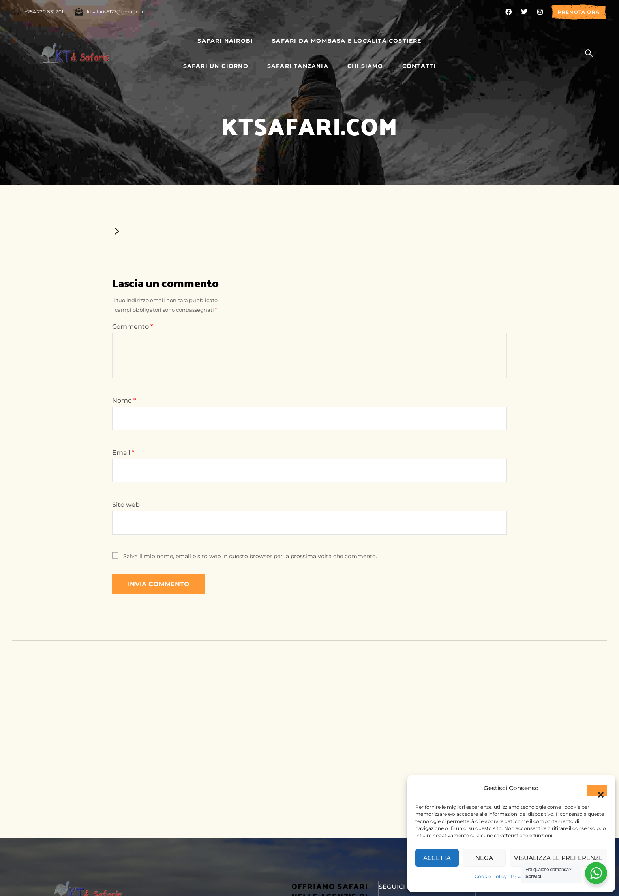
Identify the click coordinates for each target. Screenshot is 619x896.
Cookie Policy (491, 876)
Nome (124, 400)
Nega (484, 858)
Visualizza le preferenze (558, 858)
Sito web (126, 504)
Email (123, 452)
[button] (597, 790)
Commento (132, 326)
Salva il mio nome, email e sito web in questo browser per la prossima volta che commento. (250, 556)
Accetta (437, 858)
